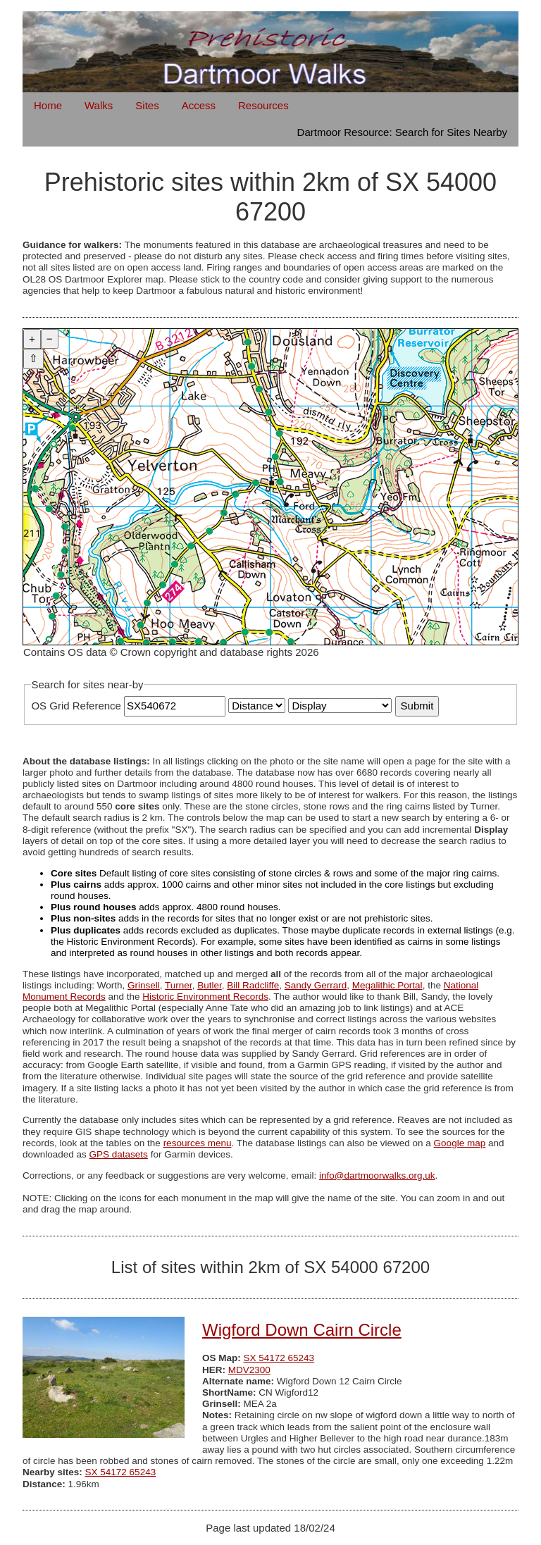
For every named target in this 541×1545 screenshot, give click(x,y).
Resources (263, 105)
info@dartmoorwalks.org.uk (377, 1175)
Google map (460, 1143)
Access (199, 105)
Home (48, 105)
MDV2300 (249, 1370)
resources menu (197, 1143)
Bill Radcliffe (253, 985)
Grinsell (144, 985)
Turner (178, 985)
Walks (99, 105)
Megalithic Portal (387, 985)
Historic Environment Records (205, 996)
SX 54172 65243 (279, 1358)
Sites (146, 105)
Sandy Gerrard (316, 985)
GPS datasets (118, 1154)
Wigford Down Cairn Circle (302, 1329)
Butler (209, 985)
